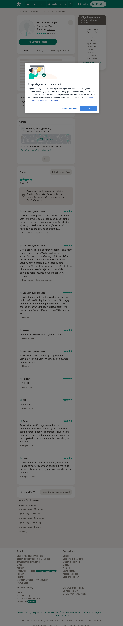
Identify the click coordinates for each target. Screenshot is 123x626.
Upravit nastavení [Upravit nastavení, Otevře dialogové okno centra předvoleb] (70, 109)
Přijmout (88, 108)
